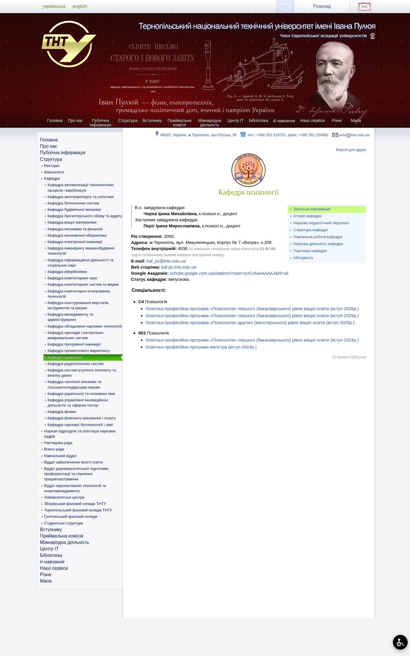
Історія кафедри (307, 216)
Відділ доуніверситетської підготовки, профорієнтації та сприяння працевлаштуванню (76, 473)
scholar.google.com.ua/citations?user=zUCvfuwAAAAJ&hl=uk (229, 273)
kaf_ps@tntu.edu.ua (166, 260)
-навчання (284, 121)
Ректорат (52, 165)
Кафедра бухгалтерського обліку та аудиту (85, 216)
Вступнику (152, 120)
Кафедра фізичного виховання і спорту (82, 418)
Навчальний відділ (60, 456)
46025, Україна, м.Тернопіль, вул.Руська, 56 (195, 135)
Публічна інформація (100, 122)
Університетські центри (64, 497)
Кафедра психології (65, 357)
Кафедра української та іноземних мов (81, 393)
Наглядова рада (58, 443)
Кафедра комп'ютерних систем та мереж (83, 284)
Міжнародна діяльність (209, 122)
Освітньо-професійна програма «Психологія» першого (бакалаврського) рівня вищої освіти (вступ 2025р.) (252, 315)
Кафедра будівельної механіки (74, 209)
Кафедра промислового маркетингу (79, 350)
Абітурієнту (303, 258)
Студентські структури (63, 523)
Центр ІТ (235, 120)
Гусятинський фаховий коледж (70, 516)
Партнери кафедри (310, 251)
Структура (127, 120)
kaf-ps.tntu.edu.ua (178, 267)
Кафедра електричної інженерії (75, 242)
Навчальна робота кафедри (317, 237)
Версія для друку (351, 150)
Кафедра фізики (62, 411)
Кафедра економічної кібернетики (77, 235)
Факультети (54, 172)
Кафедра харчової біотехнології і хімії (80, 425)
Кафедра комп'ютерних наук (72, 278)
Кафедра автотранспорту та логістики (81, 197)
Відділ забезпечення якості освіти (73, 462)
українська (54, 6)
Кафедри (52, 178)
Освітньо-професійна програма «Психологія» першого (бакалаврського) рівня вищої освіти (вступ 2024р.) (252, 339)
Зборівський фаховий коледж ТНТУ (75, 504)
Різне (337, 120)
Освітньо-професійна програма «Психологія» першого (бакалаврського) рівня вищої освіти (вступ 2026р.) (252, 308)
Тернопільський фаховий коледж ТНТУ (78, 510)
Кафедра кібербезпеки (67, 271)
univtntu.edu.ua (350, 135)
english (79, 6)
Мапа (356, 120)
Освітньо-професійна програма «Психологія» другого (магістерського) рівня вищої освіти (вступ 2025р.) (250, 322)
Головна (55, 120)
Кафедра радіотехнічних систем (76, 364)
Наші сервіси (312, 120)
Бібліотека (258, 120)
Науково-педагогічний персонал (321, 223)
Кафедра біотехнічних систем (73, 203)
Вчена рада (54, 449)
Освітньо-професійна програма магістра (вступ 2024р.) (201, 346)
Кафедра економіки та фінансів (75, 229)
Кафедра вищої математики (72, 222)
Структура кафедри (310, 230)
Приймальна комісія (179, 122)
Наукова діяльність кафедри (318, 244)
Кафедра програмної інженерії (74, 344)
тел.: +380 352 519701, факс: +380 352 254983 (284, 135)
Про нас (75, 120)
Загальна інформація (312, 209)
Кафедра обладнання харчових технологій (85, 326)
